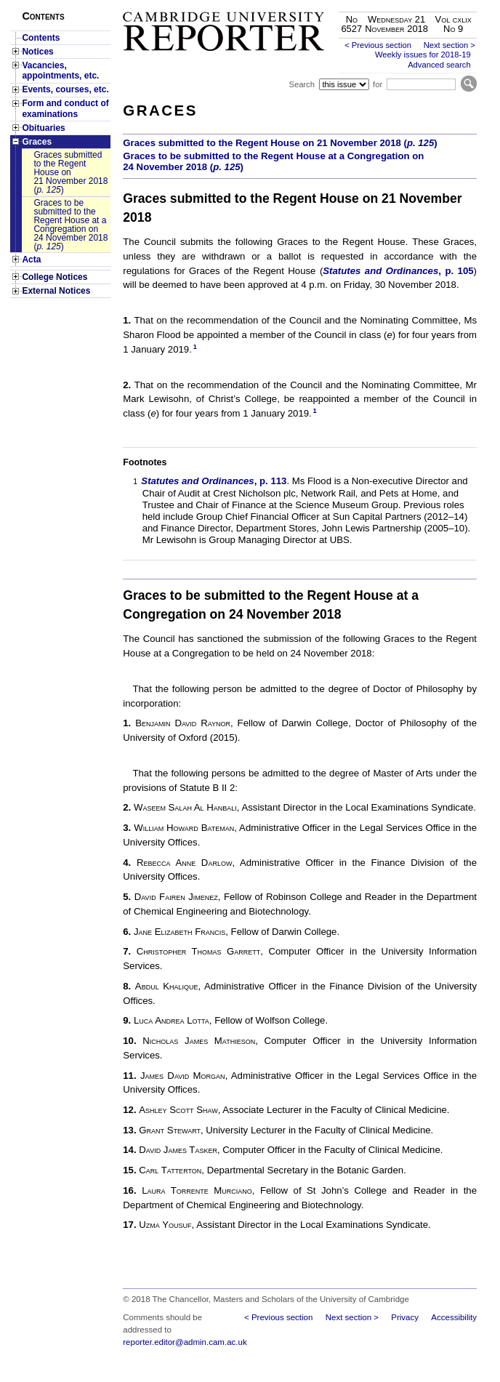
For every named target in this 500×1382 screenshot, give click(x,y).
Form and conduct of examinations (65, 108)
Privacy (405, 1317)
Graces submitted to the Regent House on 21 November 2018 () (70, 172)
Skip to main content (438, 4)
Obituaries (43, 128)
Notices (37, 52)
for (377, 84)
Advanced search (439, 64)
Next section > (449, 45)
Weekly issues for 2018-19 (423, 54)
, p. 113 (213, 480)
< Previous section (377, 45)
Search (301, 84)
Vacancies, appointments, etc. (60, 70)
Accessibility (454, 1317)
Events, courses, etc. (65, 89)
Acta (31, 259)
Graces (37, 142)
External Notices (56, 291)
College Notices (54, 277)
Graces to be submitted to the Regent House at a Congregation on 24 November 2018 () (70, 225)
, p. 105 (398, 270)
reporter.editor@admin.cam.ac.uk (184, 1342)
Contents (41, 38)
